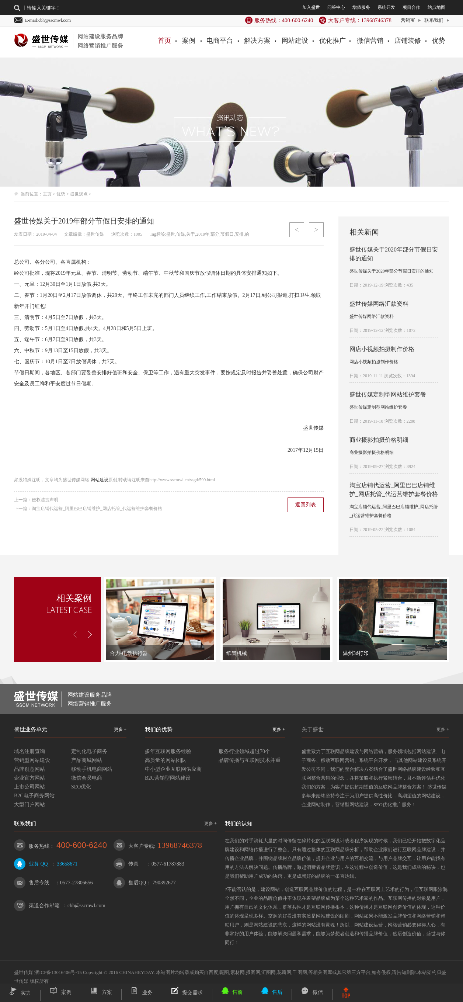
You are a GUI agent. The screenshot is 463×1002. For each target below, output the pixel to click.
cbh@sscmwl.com (86, 905)
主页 (47, 194)
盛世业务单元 (30, 729)
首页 (164, 40)
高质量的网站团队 (165, 760)
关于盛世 (313, 729)
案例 (188, 40)
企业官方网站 (29, 778)
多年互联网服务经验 (168, 751)
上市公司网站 (29, 787)
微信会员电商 (86, 778)
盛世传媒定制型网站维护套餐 (387, 394)
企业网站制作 (316, 804)
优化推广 (332, 40)
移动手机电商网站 (91, 769)
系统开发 (386, 7)
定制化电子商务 (89, 751)
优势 (438, 40)
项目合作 (411, 7)
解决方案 (257, 40)
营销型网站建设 (32, 760)
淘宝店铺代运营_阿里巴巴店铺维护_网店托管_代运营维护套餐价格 (97, 508)
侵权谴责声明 (45, 499)
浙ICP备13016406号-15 (58, 972)
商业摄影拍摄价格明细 (378, 440)
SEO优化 (81, 787)
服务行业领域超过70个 (244, 751)
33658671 (67, 864)
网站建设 (295, 40)
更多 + (120, 729)
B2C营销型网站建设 (168, 778)
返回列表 (305, 504)
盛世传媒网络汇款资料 (378, 304)
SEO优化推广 (387, 804)
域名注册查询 (29, 751)
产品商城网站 (86, 760)
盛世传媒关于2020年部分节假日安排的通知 (391, 271)
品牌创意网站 (29, 769)
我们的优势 (159, 729)
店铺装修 (407, 40)
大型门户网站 (29, 804)
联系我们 (433, 20)
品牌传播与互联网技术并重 (250, 760)
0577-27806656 (76, 882)
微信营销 (370, 40)
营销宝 (408, 20)
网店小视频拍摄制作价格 (381, 349)
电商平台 (219, 40)
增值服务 (361, 7)
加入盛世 (311, 7)
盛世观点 (79, 194)
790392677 (164, 882)
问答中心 (336, 7)
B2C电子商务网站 (34, 795)
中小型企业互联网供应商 (173, 769)
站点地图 (436, 7)
